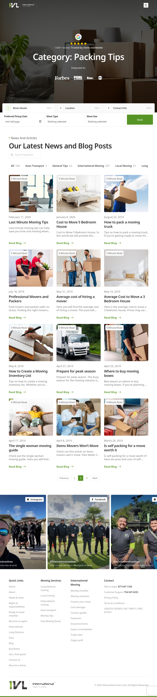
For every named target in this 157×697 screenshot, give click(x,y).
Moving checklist (79, 590)
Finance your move (81, 601)
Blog (11, 643)
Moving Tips (47, 615)
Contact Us (14, 659)
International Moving (94, 165)
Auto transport (48, 610)
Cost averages (78, 607)
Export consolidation (81, 629)
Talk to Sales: (118, 586)
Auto (11, 637)
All (15, 165)
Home (12, 586)
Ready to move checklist (17, 614)
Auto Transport (36, 165)
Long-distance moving (48, 588)
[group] (78, 532)
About (12, 592)
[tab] (28, 108)
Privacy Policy (111, 597)
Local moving (48, 595)
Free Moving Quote (51, 621)
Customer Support (121, 592)
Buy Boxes (14, 648)
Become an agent (18, 621)
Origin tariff (77, 640)
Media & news (16, 597)
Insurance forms (79, 623)
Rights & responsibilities (17, 605)
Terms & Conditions (114, 603)
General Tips (62, 165)
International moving (48, 603)
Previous (64, 478)
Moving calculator (80, 596)
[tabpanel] (78, 119)
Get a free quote (17, 654)
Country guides (79, 612)
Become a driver (17, 665)
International (16, 626)
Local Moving (125, 165)
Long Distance (16, 632)
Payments (76, 618)
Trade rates (76, 634)
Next (140, 119)
